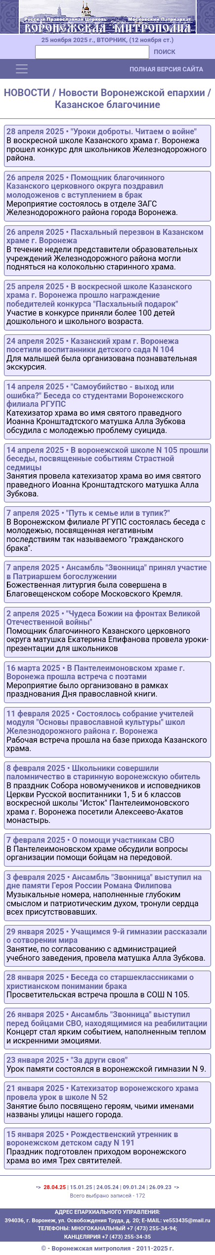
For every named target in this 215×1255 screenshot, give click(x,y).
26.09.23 (160, 1187)
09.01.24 (134, 1187)
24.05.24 (107, 1187)
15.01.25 (81, 1187)
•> (176, 1187)
